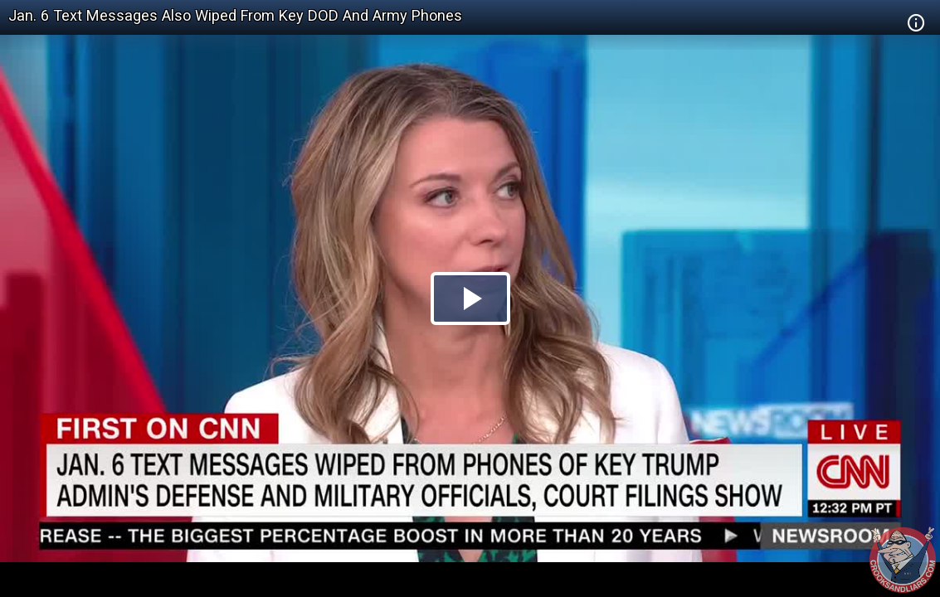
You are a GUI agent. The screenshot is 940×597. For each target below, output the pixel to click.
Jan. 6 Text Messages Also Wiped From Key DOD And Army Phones (235, 15)
